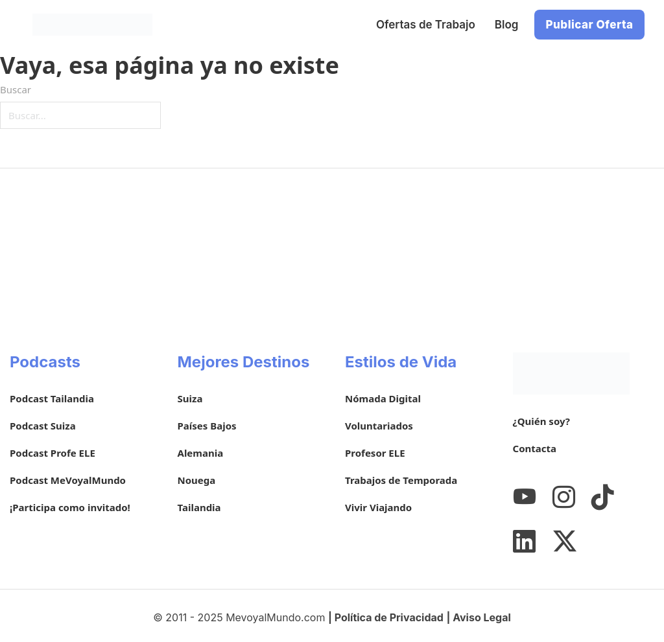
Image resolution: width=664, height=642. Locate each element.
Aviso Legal (482, 617)
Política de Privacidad (389, 617)
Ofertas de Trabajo (425, 24)
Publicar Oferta (589, 24)
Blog (507, 24)
